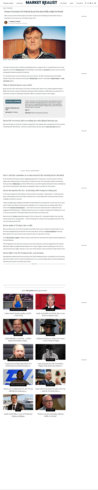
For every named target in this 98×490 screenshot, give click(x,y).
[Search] (85, 3)
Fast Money (63, 3)
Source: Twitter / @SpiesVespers (30, 170)
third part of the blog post (17, 207)
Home (4, 8)
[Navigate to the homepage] (41, 3)
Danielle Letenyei (15, 21)
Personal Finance (8, 3)
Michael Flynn (34, 78)
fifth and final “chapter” (13, 237)
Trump (15, 216)
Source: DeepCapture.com (10, 59)
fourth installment (51, 231)
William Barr (16, 184)
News (71, 3)
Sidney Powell (55, 78)
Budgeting (20, 3)
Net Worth (79, 3)
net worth (46, 70)
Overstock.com (19, 70)
